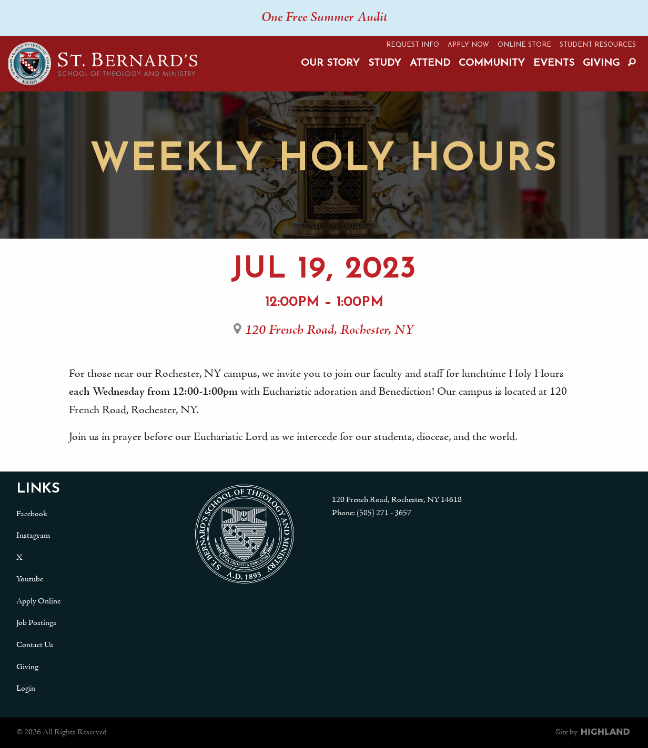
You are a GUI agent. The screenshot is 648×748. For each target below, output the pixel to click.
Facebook (31, 514)
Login (25, 688)
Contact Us (34, 645)
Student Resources (598, 45)
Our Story (330, 63)
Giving (601, 63)
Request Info (412, 45)
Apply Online (38, 601)
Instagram (33, 535)
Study (384, 63)
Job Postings (36, 623)
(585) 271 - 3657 (384, 513)
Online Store (524, 45)
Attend (430, 63)
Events (553, 63)
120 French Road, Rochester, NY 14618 (397, 500)
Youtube (29, 579)
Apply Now (468, 45)
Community (492, 63)
